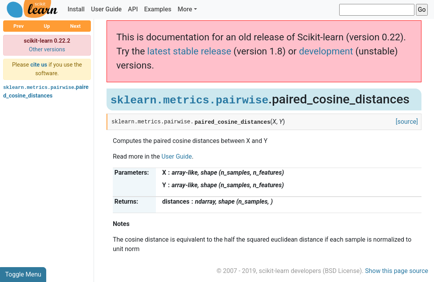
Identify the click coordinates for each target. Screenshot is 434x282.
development (326, 51)
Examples (158, 9)
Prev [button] (18, 26)
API (133, 9)
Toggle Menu (23, 274)
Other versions (47, 49)
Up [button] (47, 26)
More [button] (184, 9)
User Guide (106, 9)
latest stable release (189, 51)
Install (76, 9)
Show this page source (396, 271)
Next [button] (75, 26)
